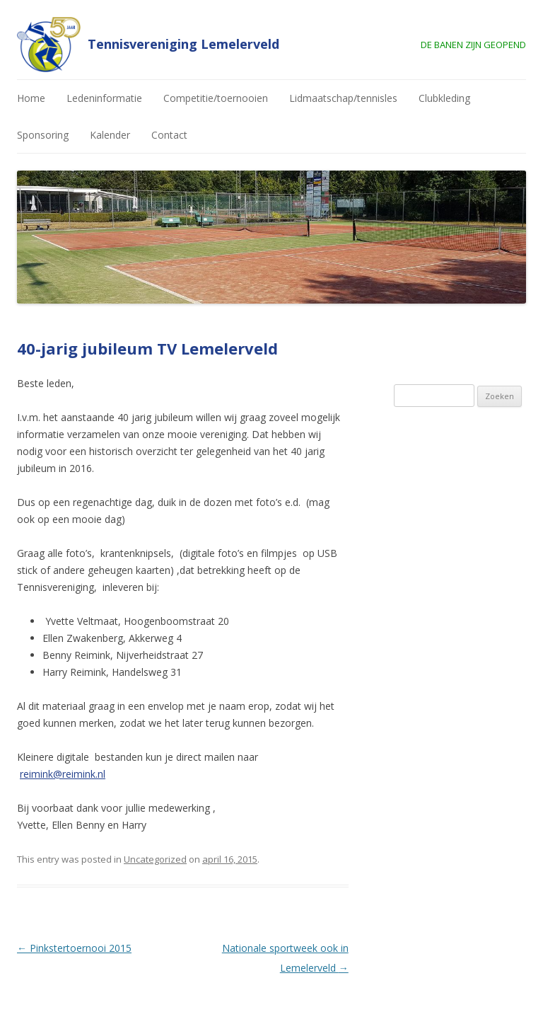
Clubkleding (444, 98)
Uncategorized (155, 859)
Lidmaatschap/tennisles (343, 98)
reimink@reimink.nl (62, 774)
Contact (169, 135)
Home (31, 98)
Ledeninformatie (104, 98)
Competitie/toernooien (215, 98)
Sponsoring (43, 135)
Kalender (110, 135)
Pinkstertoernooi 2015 (74, 948)
